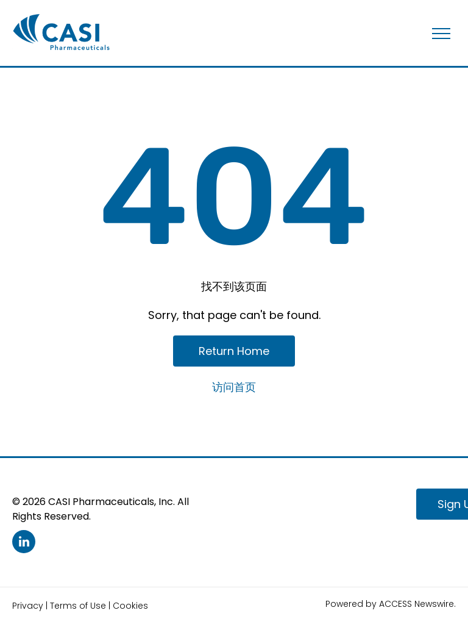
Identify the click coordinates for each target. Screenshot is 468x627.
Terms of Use (78, 606)
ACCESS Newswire (416, 604)
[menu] (441, 33)
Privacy (27, 606)
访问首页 (234, 387)
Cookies (130, 606)
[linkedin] (23, 543)
